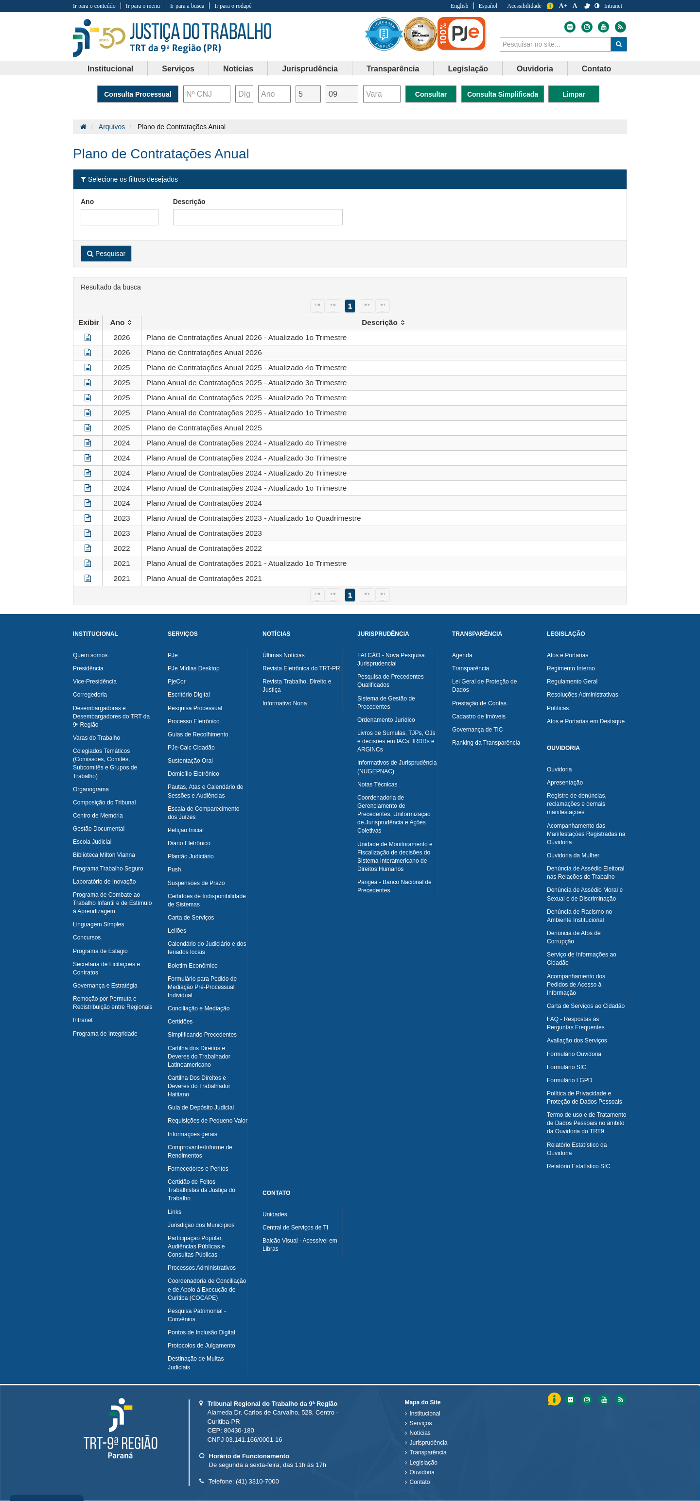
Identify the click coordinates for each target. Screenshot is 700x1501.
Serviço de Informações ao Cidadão (581, 958)
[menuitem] (110, 68)
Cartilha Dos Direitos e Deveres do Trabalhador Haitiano (199, 1086)
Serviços (421, 1423)
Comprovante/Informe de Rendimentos (200, 1151)
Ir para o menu (143, 5)
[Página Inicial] (83, 127)
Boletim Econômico (193, 965)
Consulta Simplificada (502, 94)
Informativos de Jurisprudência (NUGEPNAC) (397, 766)
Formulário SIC (566, 1067)
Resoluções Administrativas (582, 694)
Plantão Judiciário (191, 856)
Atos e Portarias (567, 655)
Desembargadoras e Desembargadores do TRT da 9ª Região (111, 716)
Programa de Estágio (100, 951)
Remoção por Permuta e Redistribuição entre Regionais (112, 1002)
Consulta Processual (138, 94)
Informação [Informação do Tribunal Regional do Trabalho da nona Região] (550, 6)
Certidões (180, 1021)
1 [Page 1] (350, 306)
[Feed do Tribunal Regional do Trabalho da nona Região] (619, 27)
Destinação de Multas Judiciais (196, 1362)
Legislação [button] (468, 69)
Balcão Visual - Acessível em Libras (299, 1244)
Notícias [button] (238, 69)
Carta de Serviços (191, 917)
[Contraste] (597, 5)
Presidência (88, 668)
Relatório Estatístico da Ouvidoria (577, 1149)
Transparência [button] (393, 69)
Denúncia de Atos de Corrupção (574, 937)
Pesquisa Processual (195, 708)
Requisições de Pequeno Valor (207, 1120)
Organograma (91, 789)
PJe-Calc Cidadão (191, 747)
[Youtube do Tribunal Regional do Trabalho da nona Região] (603, 27)
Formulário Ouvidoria (574, 1054)
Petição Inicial (186, 830)
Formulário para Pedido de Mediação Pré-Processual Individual (202, 987)
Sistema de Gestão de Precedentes (386, 702)
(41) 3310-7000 (257, 1481)
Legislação (424, 1462)
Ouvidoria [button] (535, 69)
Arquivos (112, 127)
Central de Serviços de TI (295, 1227)
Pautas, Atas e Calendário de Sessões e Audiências (205, 791)
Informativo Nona (284, 703)
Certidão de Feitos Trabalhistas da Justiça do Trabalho (201, 1190)
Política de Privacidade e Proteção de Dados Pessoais (584, 1097)
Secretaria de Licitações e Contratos (106, 968)
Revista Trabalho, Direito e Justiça (296, 685)
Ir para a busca (187, 5)
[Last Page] (382, 306)
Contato (420, 1482)
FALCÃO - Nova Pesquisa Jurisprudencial (391, 659)
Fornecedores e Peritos (198, 1168)
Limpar (573, 94)
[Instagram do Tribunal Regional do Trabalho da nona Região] (586, 27)
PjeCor (177, 681)
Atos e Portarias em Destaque (586, 721)
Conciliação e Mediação (198, 1008)
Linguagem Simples (98, 924)
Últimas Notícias (283, 655)
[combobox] (555, 44)
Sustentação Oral (190, 760)
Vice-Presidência (95, 681)
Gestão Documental (98, 828)
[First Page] (317, 306)
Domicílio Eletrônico (193, 773)
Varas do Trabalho (96, 737)
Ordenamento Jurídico (386, 719)
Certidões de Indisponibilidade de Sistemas (207, 900)
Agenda (462, 655)
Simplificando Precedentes (202, 1034)
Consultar (431, 94)
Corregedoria (90, 694)
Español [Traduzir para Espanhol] (488, 5)
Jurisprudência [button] (310, 69)
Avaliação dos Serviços (577, 1040)
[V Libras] (587, 5)
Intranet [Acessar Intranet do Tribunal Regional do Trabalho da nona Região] (613, 5)
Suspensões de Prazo (196, 883)
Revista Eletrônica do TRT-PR (301, 668)
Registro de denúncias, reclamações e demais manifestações (577, 804)
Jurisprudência (429, 1442)
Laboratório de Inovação (104, 881)
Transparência (470, 668)
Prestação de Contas (479, 703)
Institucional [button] (110, 69)
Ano (87, 201)
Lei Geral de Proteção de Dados (484, 685)
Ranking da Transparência (486, 742)
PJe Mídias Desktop (194, 668)
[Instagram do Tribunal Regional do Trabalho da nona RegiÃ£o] (586, 1399)
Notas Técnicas (377, 784)
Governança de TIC (477, 729)
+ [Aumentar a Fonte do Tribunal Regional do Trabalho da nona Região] (563, 5)
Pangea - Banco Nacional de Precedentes (394, 886)
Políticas (558, 708)
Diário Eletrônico (189, 843)
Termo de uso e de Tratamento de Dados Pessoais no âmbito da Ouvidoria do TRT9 (586, 1123)
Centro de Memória (98, 815)
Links (174, 1212)
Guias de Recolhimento (198, 734)
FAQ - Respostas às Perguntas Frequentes (576, 1023)
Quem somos (90, 655)
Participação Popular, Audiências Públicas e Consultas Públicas (196, 1246)
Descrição (189, 201)
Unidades (274, 1214)
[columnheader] (122, 322)
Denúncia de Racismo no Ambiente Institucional (579, 915)
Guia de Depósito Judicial (201, 1107)
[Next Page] (367, 306)
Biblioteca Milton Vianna (104, 855)
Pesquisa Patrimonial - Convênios (197, 1315)
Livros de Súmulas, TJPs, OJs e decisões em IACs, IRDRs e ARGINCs (396, 741)
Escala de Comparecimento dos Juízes (203, 812)
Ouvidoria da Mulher (573, 855)
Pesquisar (106, 253)
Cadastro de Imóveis (479, 716)
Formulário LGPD (569, 1080)
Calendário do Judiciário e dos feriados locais (207, 947)
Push (174, 869)
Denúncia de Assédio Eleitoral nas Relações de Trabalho (585, 872)
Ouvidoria (559, 769)
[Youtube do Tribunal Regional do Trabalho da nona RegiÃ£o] (603, 1399)
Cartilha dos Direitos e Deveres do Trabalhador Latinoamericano (199, 1056)
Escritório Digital (189, 694)
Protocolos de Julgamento (201, 1345)
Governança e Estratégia (105, 985)
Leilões (177, 930)
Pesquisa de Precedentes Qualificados (390, 680)
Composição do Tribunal (104, 802)
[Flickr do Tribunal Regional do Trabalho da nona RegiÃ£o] (569, 1399)
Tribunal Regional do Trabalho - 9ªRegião (172, 38)
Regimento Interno (571, 668)
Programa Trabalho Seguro (108, 868)
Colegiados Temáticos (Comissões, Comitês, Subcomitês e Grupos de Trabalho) (105, 763)
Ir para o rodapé (232, 5)
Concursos (87, 937)
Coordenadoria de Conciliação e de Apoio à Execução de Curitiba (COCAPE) (207, 1289)
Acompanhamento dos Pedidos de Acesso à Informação (576, 984)
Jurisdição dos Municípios (201, 1225)
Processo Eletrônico (194, 721)
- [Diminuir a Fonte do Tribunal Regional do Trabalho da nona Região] (575, 5)
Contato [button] (596, 69)
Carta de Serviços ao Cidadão (586, 1006)
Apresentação (565, 782)
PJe (173, 655)
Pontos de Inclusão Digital (201, 1332)
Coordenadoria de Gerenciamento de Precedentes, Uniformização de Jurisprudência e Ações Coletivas (394, 814)
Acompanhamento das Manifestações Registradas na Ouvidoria (586, 834)
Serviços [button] (178, 69)
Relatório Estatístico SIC (578, 1166)
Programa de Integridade (105, 1033)
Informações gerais (192, 1134)
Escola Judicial (92, 841)
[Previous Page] (333, 306)
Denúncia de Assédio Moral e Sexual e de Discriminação (585, 894)
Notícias (420, 1433)
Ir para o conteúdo (94, 5)
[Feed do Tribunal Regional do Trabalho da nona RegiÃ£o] (619, 1399)
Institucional (425, 1413)
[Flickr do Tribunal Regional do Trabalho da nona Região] (569, 27)
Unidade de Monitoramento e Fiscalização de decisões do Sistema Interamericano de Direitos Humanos (395, 856)
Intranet (83, 1020)
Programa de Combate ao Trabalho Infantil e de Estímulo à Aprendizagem (112, 903)
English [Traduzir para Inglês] (460, 5)
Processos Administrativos (202, 1267)
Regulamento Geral (572, 681)
